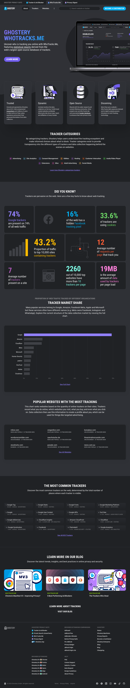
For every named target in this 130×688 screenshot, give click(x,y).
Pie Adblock (68, 642)
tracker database (85, 113)
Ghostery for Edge (38, 671)
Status (99, 630)
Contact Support (69, 662)
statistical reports (22, 47)
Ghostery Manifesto (103, 633)
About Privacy (68, 674)
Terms (56, 683)
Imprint (72, 683)
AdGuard (67, 630)
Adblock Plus (68, 633)
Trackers (35, 8)
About (25, 8)
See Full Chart (65, 384)
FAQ (65, 659)
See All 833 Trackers (65, 535)
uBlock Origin (68, 647)
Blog (98, 647)
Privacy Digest (71, 3)
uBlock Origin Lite (70, 650)
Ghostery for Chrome (39, 659)
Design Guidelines (70, 671)
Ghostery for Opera (39, 668)
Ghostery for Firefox (39, 662)
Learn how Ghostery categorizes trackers (65, 170)
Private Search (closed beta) (42, 633)
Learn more (12, 59)
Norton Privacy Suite (71, 639)
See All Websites (65, 452)
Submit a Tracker (69, 665)
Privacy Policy (64, 683)
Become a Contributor (114, 8)
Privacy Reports (102, 636)
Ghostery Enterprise (103, 642)
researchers (10, 111)
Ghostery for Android (39, 674)
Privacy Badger (69, 644)
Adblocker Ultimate (70, 636)
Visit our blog (65, 611)
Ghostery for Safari (39, 665)
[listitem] (23, 584)
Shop (98, 644)
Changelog (100, 650)
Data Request (68, 668)
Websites (45, 8)
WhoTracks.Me (54, 3)
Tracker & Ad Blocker (35, 3)
